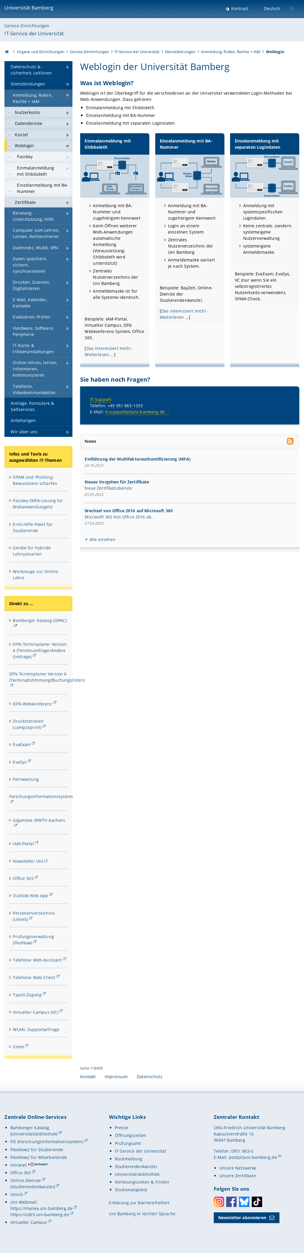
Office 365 (23, 878)
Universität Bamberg (28, 7)
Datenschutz (149, 1076)
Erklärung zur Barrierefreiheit (139, 1203)
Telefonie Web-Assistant (37, 960)
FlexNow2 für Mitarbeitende (38, 1157)
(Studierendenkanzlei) (32, 1186)
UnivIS (16, 1194)
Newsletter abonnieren (242, 1217)
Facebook (231, 1202)
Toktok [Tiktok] (257, 1202)
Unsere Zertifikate (237, 1176)
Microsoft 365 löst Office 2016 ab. (119, 517)
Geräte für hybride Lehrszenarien (32, 551)
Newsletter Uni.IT (30, 861)
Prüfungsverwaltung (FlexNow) (33, 940)
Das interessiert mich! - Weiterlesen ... (109, 351)
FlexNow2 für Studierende (36, 1149)
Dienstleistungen (180, 51)
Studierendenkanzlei (136, 1166)
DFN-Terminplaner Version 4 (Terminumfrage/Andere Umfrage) (39, 650)
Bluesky (244, 1202)
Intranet (18, 1165)
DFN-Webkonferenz (32, 704)
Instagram (219, 1202)
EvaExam (22, 744)
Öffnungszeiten (130, 1135)
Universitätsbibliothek (137, 1174)
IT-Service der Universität (34, 33)
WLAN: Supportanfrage (36, 1029)
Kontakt (88, 1076)
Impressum (116, 1076)
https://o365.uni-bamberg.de (39, 1214)
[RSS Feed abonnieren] (290, 441)
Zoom (18, 1046)
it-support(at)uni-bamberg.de (135, 411)
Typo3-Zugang (27, 994)
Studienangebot (131, 1189)
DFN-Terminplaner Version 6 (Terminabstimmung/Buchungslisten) (47, 677)
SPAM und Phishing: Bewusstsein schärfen (35, 480)
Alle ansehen (102, 539)
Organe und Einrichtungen (40, 51)
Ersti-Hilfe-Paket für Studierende (33, 527)
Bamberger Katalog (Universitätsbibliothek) (33, 1131)
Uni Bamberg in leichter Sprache (142, 1213)
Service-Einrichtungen (26, 25)
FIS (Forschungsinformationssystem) (46, 1141)
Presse (121, 1127)
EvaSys (19, 762)
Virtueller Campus (28, 1222)
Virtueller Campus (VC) (35, 1012)
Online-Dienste (25, 1180)
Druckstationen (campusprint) (28, 724)
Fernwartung (26, 779)
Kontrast (239, 8)
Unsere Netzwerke (237, 1168)
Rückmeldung (129, 1159)
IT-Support (100, 399)
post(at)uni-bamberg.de (253, 1157)
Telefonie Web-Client (34, 977)
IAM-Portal (23, 843)
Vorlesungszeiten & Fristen (142, 1182)
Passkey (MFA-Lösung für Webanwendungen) (38, 504)
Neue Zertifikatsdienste (108, 488)
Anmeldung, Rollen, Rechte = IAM (230, 51)
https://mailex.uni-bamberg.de (41, 1208)
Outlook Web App (30, 895)
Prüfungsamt (128, 1143)
